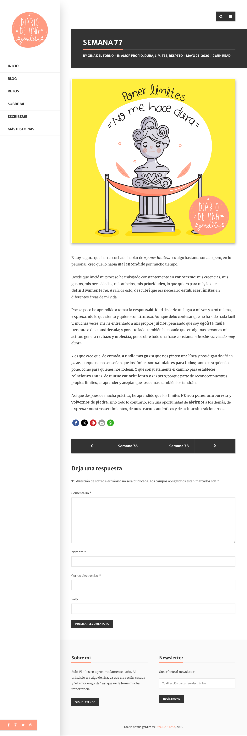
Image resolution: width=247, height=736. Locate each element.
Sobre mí (16, 104)
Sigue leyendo (85, 703)
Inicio (13, 66)
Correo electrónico (86, 576)
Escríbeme (17, 117)
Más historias (21, 129)
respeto (176, 56)
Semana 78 (210, 446)
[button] (75, 422)
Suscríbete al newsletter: (177, 672)
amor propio (132, 56)
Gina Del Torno (101, 56)
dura (148, 56)
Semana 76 (97, 446)
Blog (12, 79)
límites (161, 56)
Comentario (81, 493)
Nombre (78, 552)
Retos (13, 91)
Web (74, 599)
